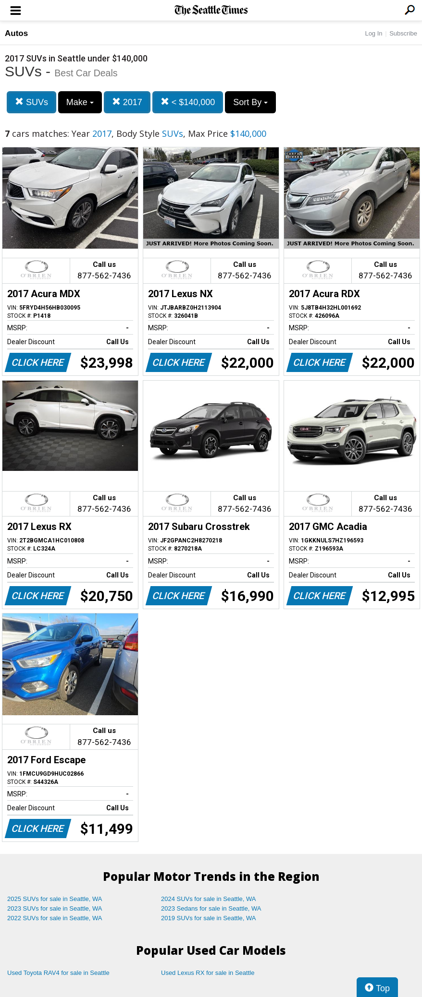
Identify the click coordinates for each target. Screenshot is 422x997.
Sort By (250, 102)
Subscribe (403, 33)
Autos (16, 33)
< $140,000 (188, 102)
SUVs (31, 102)
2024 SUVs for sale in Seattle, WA (208, 898)
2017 (127, 102)
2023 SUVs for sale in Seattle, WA (54, 908)
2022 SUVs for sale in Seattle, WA (54, 918)
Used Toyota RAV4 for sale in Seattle (58, 972)
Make (80, 102)
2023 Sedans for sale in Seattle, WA (211, 908)
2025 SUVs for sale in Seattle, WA (54, 898)
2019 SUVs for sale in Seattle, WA (208, 918)
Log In (373, 33)
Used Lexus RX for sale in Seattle (207, 972)
